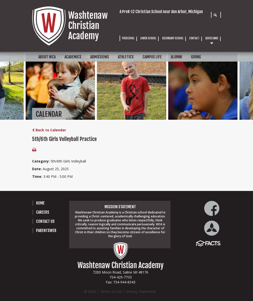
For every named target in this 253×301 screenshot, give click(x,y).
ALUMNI (176, 56)
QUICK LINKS (211, 38)
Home (40, 203)
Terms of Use (111, 291)
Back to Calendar (49, 130)
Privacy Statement (141, 291)
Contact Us (45, 221)
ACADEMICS (72, 56)
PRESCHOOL (128, 38)
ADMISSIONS (99, 56)
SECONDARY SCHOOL (172, 38)
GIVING (196, 56)
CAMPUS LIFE (152, 56)
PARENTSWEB (46, 230)
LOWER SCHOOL (148, 38)
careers (42, 212)
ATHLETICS (126, 56)
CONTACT (194, 38)
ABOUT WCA (47, 56)
